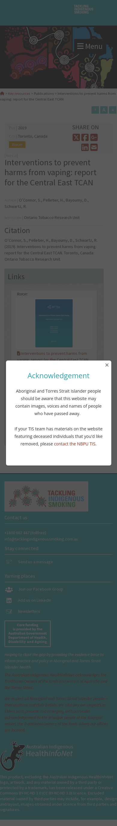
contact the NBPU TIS (74, 444)
